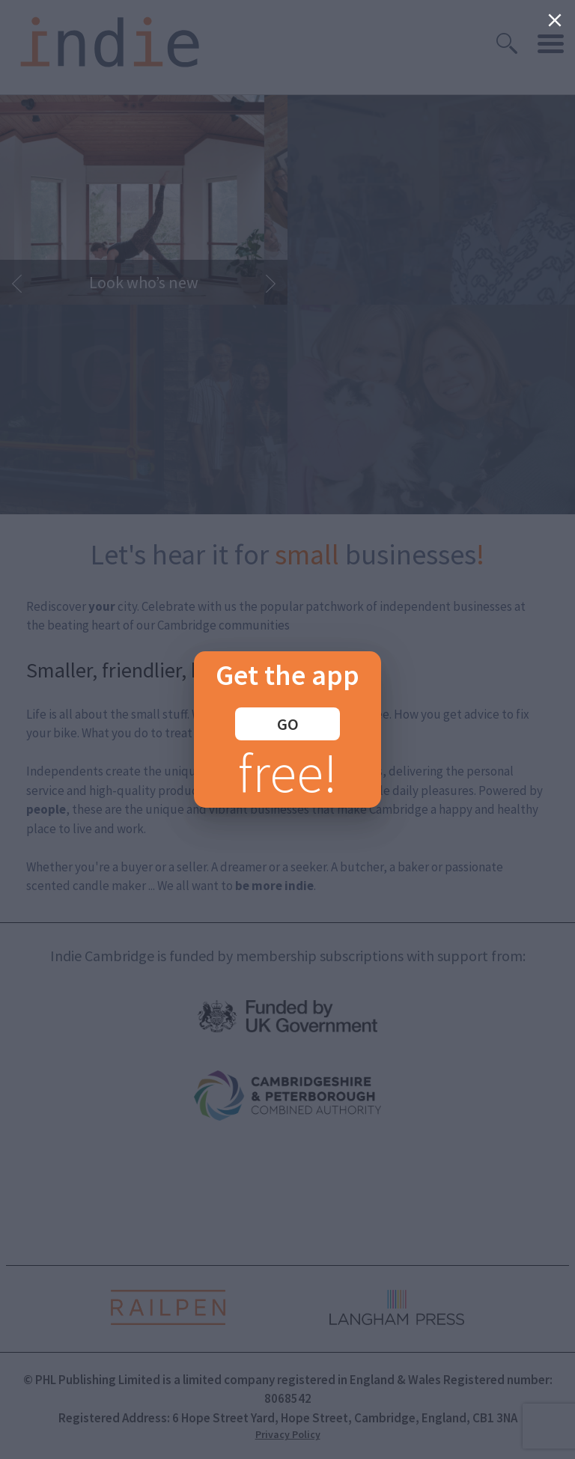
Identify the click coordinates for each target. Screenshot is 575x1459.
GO (288, 723)
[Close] (555, 20)
